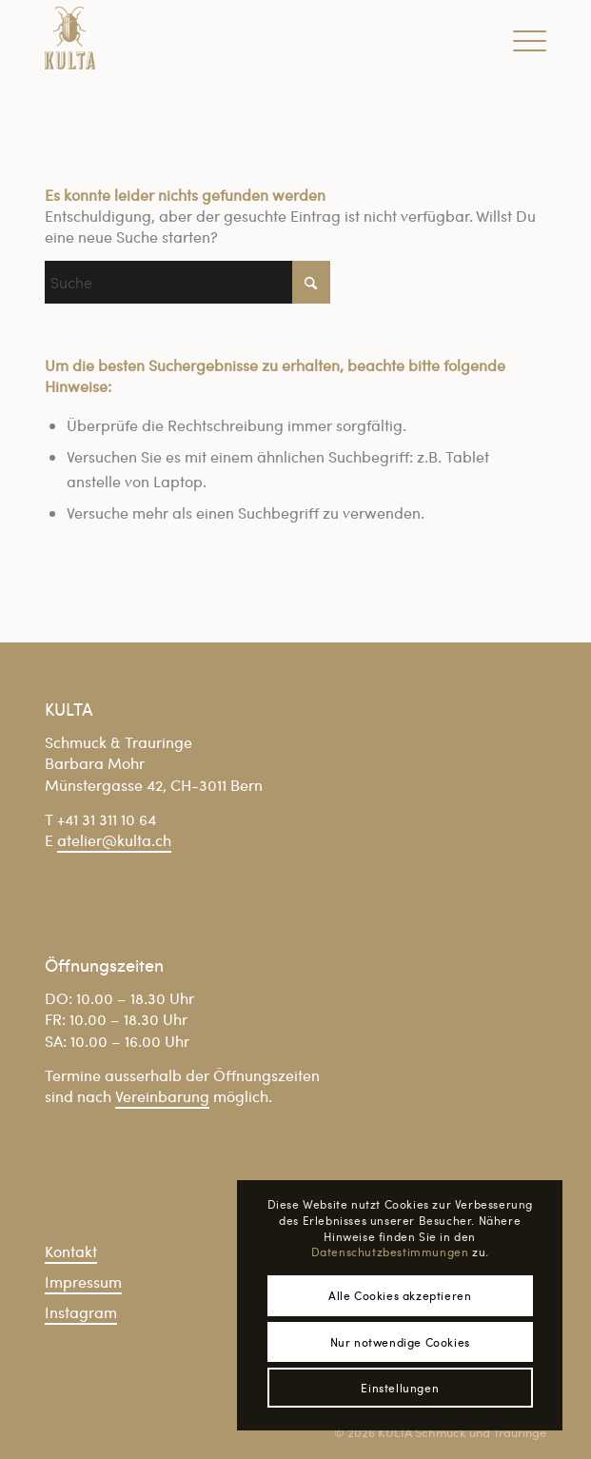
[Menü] (520, 38)
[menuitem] (520, 38)
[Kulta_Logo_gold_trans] (245, 38)
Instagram (81, 1312)
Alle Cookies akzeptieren (399, 1295)
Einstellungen (400, 1387)
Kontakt (71, 1251)
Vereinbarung (162, 1096)
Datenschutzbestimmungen (390, 1251)
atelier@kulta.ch (114, 840)
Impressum (83, 1281)
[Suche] (187, 282)
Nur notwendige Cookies (400, 1342)
